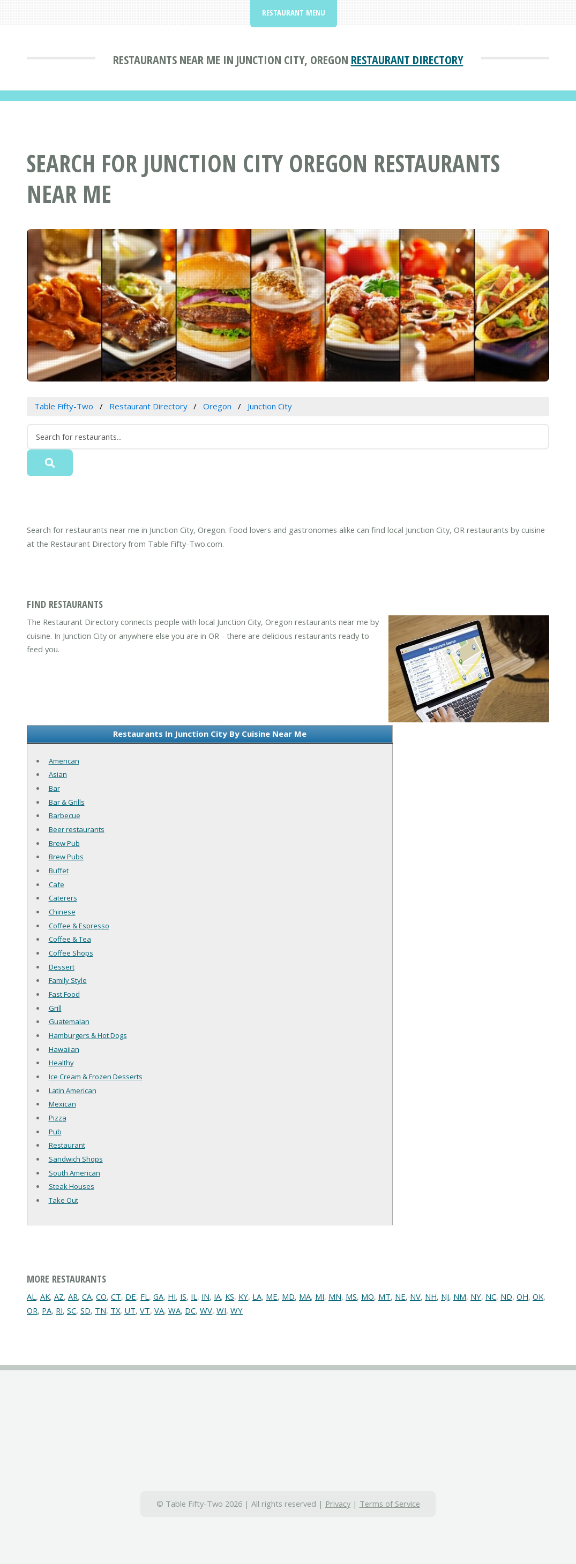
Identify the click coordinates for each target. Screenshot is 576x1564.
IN (205, 1296)
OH (522, 1296)
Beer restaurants (76, 829)
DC (190, 1310)
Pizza (57, 1118)
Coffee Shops (71, 953)
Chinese (62, 912)
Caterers (63, 898)
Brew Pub (64, 843)
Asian (58, 774)
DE (130, 1296)
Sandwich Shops (76, 1159)
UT (130, 1310)
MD (288, 1296)
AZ (59, 1296)
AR (73, 1296)
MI (319, 1296)
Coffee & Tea (70, 939)
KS (229, 1296)
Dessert (61, 967)
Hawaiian (64, 1049)
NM (459, 1296)
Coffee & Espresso (79, 925)
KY (243, 1296)
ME (272, 1296)
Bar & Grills (67, 802)
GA (158, 1296)
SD (85, 1310)
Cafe (56, 884)
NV (415, 1296)
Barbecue (64, 815)
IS (183, 1296)
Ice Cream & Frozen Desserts (96, 1076)
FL (144, 1296)
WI (221, 1310)
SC (71, 1310)
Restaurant (67, 1145)
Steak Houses (71, 1186)
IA (217, 1296)
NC (490, 1296)
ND (506, 1296)
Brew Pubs (66, 856)
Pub (55, 1131)
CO (101, 1296)
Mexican (62, 1104)
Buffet (59, 870)
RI (59, 1310)
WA (174, 1310)
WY (236, 1310)
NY (475, 1296)
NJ (445, 1296)
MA (305, 1296)
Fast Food (64, 994)
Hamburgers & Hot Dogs (88, 1035)
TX (115, 1310)
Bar (54, 788)
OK (538, 1296)
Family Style (68, 980)
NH (431, 1296)
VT (145, 1310)
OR (32, 1310)
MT (384, 1296)
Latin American (72, 1090)
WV (206, 1310)
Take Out (63, 1200)
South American (74, 1173)
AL (31, 1296)
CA (87, 1296)
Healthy (61, 1062)
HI (172, 1296)
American (64, 761)
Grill (55, 1008)
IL (194, 1296)
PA (46, 1310)
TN (100, 1310)
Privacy (337, 1503)
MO (367, 1296)
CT (116, 1296)
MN (334, 1296)
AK (45, 1296)
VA (159, 1310)
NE (400, 1296)
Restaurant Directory (407, 59)
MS (351, 1296)
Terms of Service (390, 1503)
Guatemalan (69, 1021)
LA (256, 1296)
